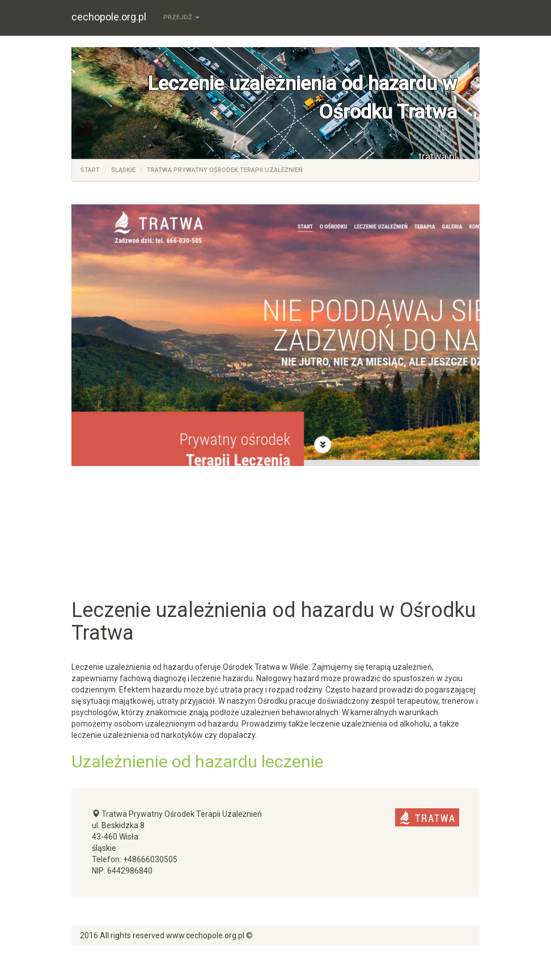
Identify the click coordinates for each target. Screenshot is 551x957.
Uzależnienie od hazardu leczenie (197, 761)
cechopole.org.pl (108, 17)
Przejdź (181, 17)
